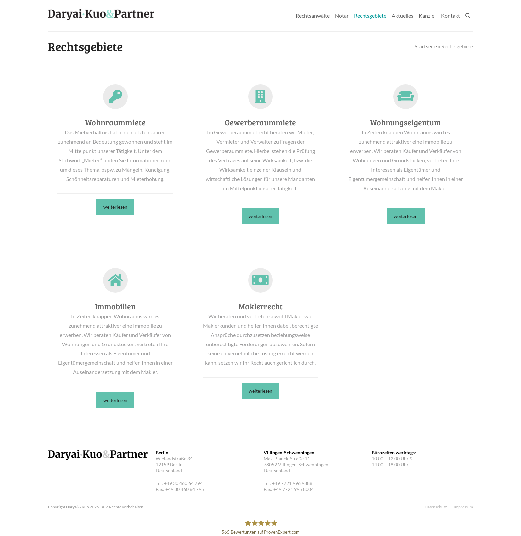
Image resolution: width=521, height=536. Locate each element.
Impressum (463, 506)
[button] (468, 15)
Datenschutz (436, 506)
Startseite (426, 46)
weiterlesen (115, 207)
